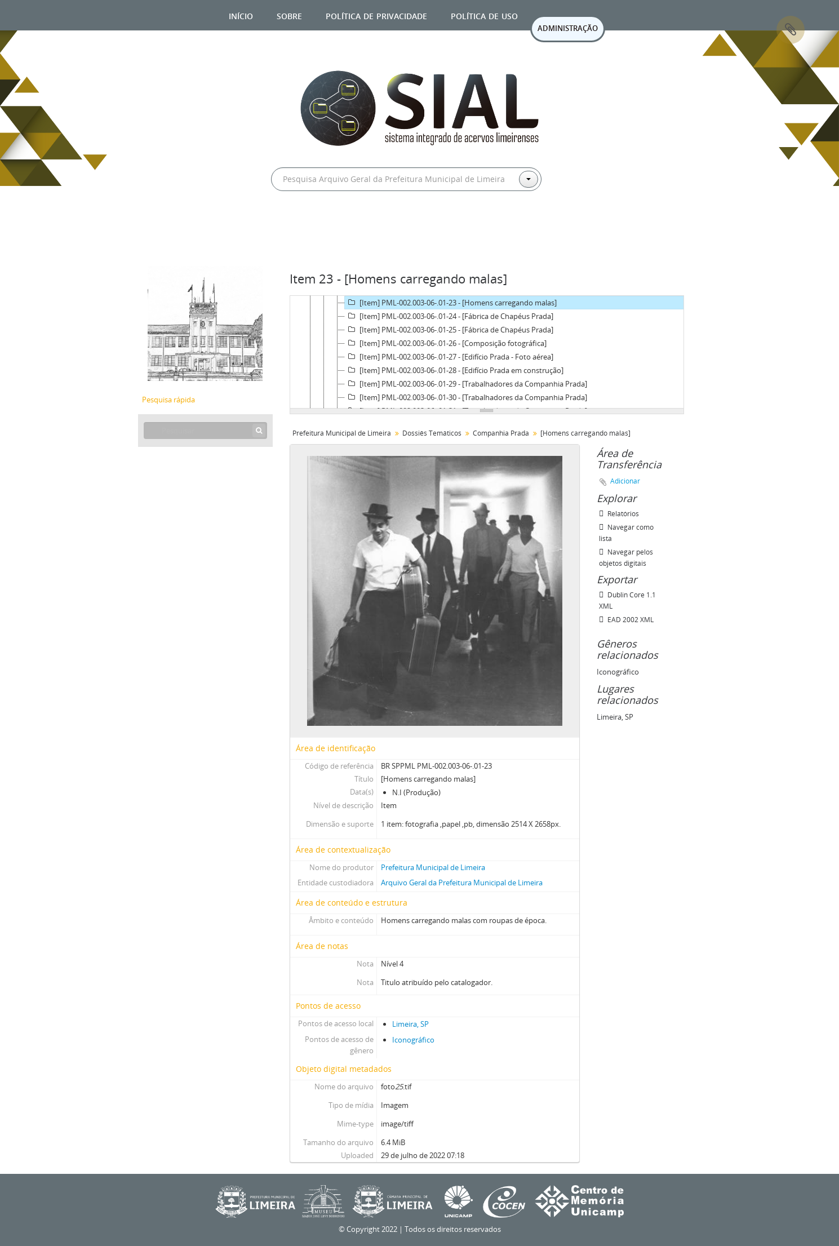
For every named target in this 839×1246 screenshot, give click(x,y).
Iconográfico (413, 1040)
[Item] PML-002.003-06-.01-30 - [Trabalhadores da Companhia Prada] (466, 397)
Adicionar (625, 481)
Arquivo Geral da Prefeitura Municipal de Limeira (462, 882)
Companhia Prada (501, 433)
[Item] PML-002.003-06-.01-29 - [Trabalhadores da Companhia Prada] (466, 384)
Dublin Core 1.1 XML (627, 600)
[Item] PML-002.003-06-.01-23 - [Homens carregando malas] (451, 302)
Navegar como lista (626, 532)
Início (241, 15)
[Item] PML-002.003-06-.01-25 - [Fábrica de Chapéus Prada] (449, 329)
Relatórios (619, 513)
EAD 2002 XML (626, 619)
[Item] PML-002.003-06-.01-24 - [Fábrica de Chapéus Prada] (449, 316)
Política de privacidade (376, 15)
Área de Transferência (790, 30)
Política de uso (484, 15)
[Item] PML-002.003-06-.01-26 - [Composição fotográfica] (446, 343)
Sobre (289, 15)
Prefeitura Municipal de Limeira (341, 433)
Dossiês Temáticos (431, 433)
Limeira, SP (410, 1024)
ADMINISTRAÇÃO (568, 28)
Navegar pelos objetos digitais (626, 557)
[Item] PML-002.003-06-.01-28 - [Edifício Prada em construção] (454, 370)
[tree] (486, 352)
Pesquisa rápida (168, 399)
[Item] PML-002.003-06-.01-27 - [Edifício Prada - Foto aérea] (449, 356)
